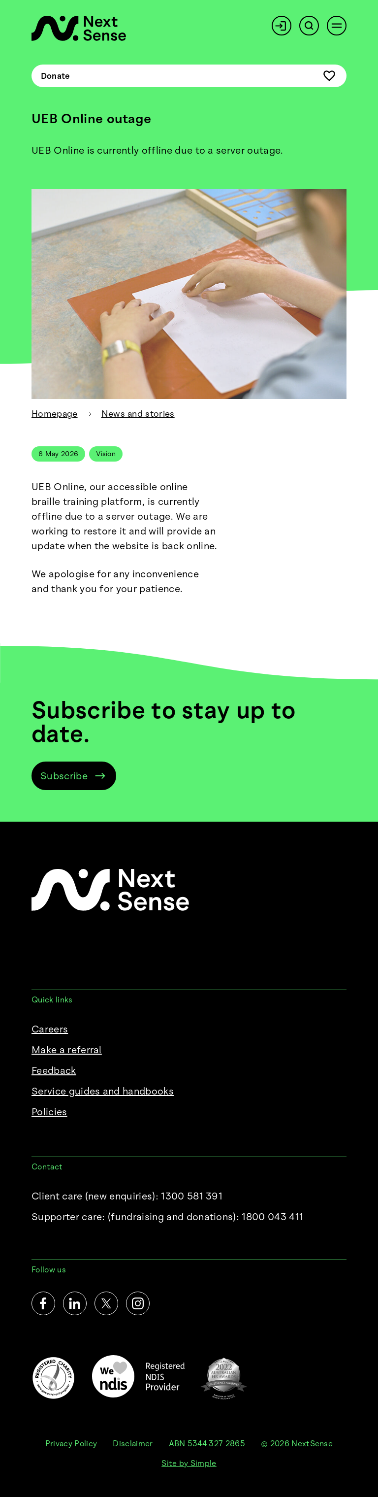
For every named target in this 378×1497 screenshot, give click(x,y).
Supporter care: (167, 1216)
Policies (49, 1112)
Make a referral (67, 1050)
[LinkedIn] (75, 1303)
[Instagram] (138, 1303)
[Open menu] (336, 25)
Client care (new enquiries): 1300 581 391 (127, 1196)
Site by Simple (188, 1463)
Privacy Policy (71, 1443)
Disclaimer (133, 1443)
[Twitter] (106, 1303)
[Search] (309, 25)
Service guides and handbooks (103, 1091)
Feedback (54, 1070)
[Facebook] (43, 1303)
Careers (50, 1029)
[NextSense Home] (79, 28)
